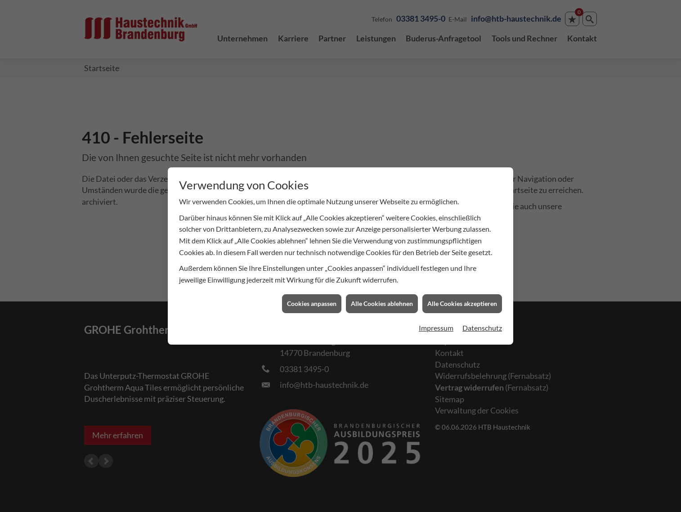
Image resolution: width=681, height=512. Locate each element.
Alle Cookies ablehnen (382, 300)
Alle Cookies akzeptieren (462, 300)
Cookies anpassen (311, 300)
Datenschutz (482, 324)
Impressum (436, 324)
